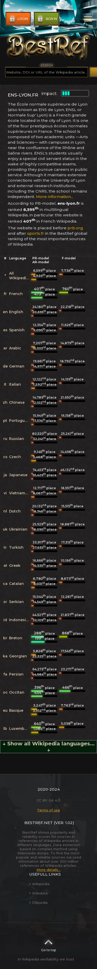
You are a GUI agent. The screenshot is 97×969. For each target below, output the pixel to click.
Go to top (48, 944)
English (16, 312)
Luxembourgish (24, 728)
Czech (15, 456)
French (16, 293)
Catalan (16, 583)
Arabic (15, 348)
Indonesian (20, 620)
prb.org (75, 227)
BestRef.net (38, 822)
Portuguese (20, 420)
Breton (15, 638)
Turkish (16, 547)
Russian (16, 438)
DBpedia (38, 902)
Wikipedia (39, 884)
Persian (16, 674)
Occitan (16, 692)
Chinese (17, 402)
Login (18, 19)
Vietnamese (20, 493)
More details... (48, 870)
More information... (54, 196)
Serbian (16, 601)
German (16, 366)
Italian (15, 384)
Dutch (15, 511)
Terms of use (48, 810)
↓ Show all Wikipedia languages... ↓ (49, 746)
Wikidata (38, 893)
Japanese (18, 475)
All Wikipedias (20, 275)
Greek (14, 565)
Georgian (18, 656)
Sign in (46, 19)
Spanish (17, 330)
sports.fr (35, 233)
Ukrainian (18, 529)
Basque (16, 710)
